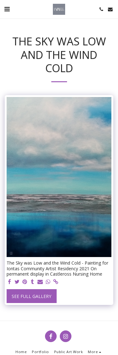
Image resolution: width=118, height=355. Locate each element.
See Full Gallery (31, 296)
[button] (7, 9)
